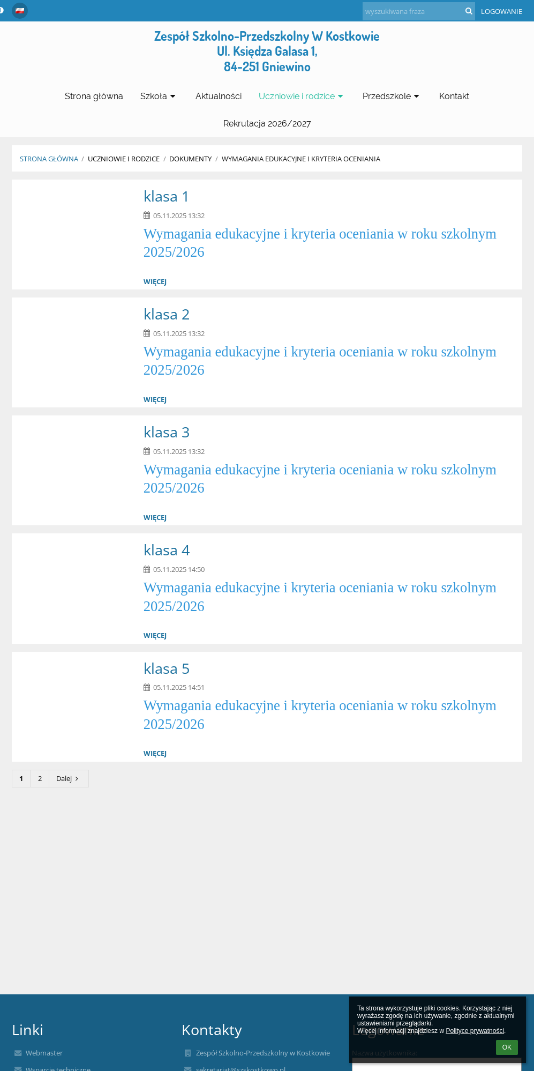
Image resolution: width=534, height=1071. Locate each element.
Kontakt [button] (454, 96)
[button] (20, 10)
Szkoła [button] (159, 96)
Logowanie (501, 11)
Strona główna (49, 158)
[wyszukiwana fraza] (419, 11)
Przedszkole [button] (392, 96)
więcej (155, 281)
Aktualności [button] (218, 96)
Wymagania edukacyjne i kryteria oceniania (301, 158)
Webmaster (44, 1053)
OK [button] (507, 1047)
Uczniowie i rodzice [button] (302, 96)
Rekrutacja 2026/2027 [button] (267, 123)
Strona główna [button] (94, 96)
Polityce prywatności (475, 1031)
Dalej (68, 778)
